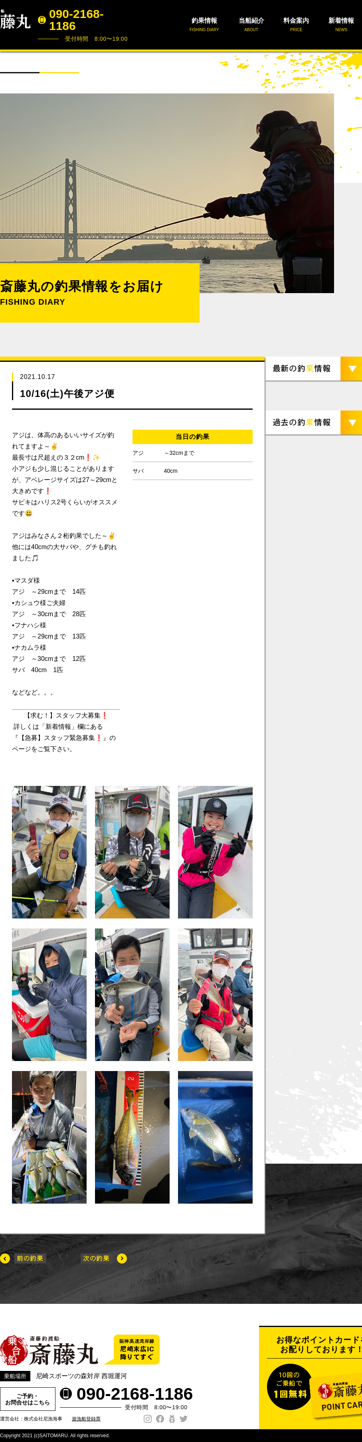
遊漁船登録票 (86, 1419)
